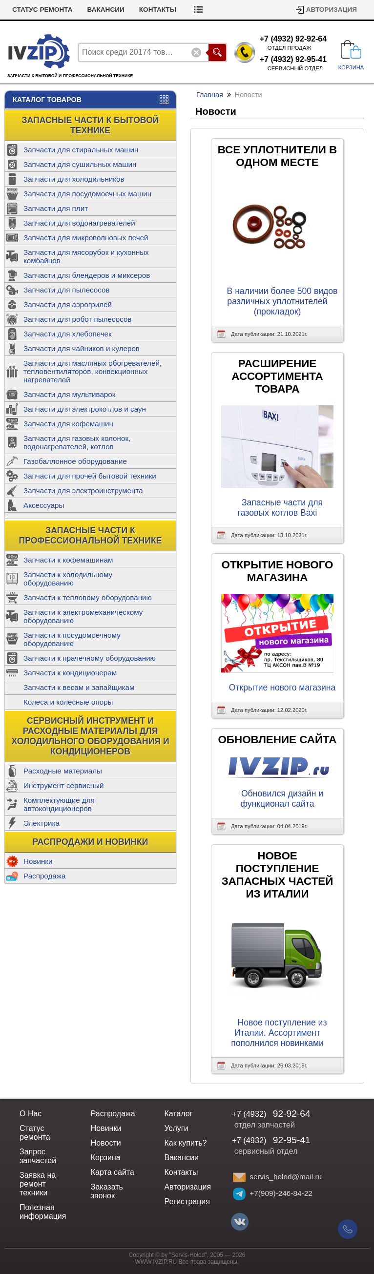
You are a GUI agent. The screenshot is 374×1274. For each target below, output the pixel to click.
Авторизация (331, 9)
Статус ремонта (42, 9)
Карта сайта (112, 1172)
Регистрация (187, 1201)
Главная (209, 95)
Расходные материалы (62, 771)
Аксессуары (43, 505)
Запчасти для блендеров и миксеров (86, 275)
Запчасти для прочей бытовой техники (89, 476)
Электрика (41, 823)
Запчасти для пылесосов (66, 290)
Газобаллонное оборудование (75, 461)
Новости (106, 1143)
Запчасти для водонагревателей (79, 223)
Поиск (217, 52)
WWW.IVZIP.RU (156, 1261)
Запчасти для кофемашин (68, 423)
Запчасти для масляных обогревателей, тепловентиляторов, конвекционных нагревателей (92, 371)
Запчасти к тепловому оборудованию (87, 597)
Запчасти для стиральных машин (80, 150)
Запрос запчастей (38, 1156)
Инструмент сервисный (63, 785)
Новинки (37, 861)
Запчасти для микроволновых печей (85, 237)
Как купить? (185, 1143)
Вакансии (106, 9)
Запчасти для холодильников (74, 179)
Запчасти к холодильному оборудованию (67, 578)
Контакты (157, 9)
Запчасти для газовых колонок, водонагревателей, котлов (76, 442)
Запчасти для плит (55, 208)
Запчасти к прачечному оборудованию (89, 658)
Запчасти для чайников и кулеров (81, 348)
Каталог (178, 1113)
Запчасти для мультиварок (69, 394)
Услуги (176, 1128)
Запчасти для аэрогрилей (67, 304)
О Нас (31, 1113)
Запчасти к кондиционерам (70, 672)
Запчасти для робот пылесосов (77, 319)
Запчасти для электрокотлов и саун (84, 409)
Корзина (106, 1157)
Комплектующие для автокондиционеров (59, 804)
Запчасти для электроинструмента (83, 490)
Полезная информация (43, 1211)
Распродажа (44, 876)
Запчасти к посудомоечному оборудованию (72, 639)
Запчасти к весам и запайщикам (78, 687)
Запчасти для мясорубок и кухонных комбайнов (86, 256)
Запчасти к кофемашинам (68, 560)
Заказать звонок (107, 1191)
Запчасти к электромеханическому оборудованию (83, 616)
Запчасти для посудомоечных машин (87, 193)
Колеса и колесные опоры (68, 702)
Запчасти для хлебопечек (67, 334)
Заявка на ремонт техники (38, 1184)
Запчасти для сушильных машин (79, 164)
